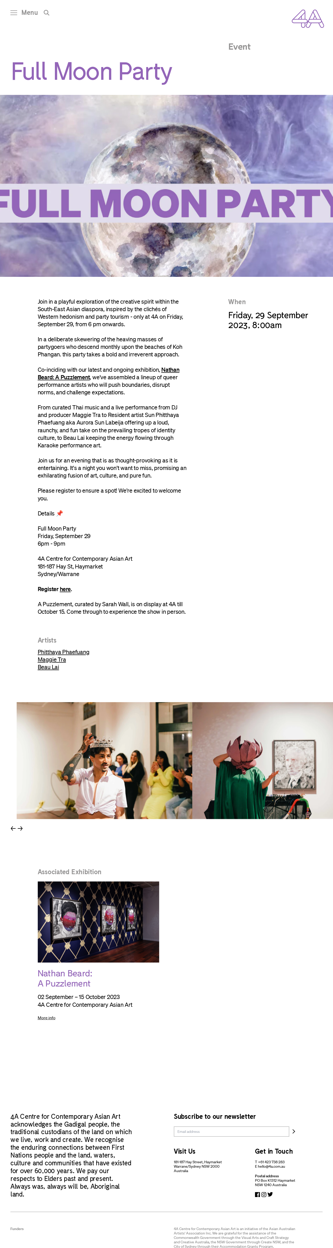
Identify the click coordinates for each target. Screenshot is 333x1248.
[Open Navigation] (24, 14)
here (65, 588)
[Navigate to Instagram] (263, 1194)
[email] (231, 1131)
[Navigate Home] (308, 19)
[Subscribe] (293, 1131)
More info (46, 1017)
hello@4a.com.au (271, 1166)
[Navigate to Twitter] (270, 1194)
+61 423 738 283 (271, 1162)
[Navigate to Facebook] (257, 1194)
